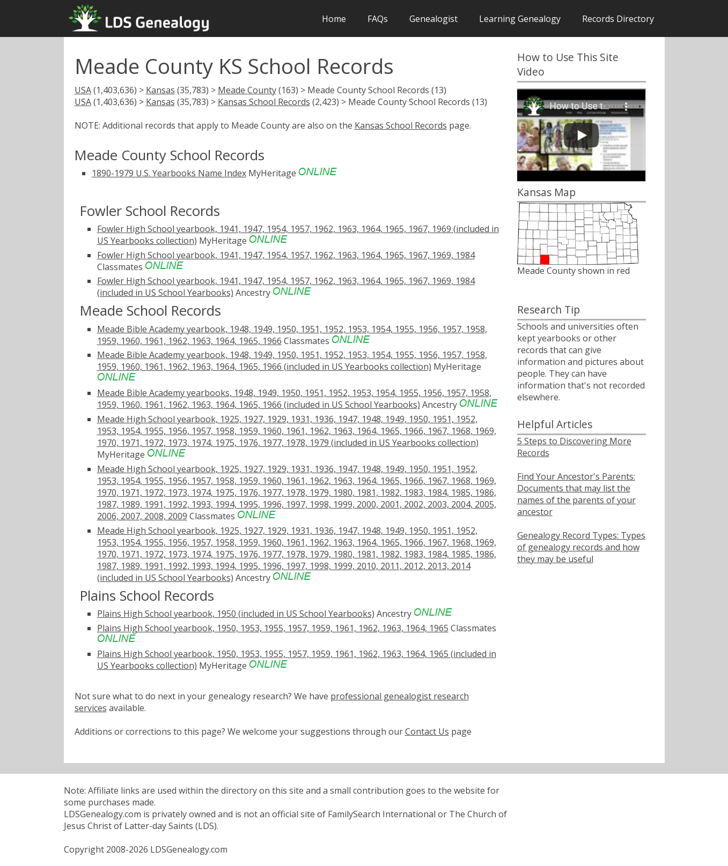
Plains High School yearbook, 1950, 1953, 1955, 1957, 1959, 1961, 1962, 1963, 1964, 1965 (272, 628)
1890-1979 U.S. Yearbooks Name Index (169, 173)
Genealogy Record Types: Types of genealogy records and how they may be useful (581, 547)
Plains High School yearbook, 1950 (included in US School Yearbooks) (235, 613)
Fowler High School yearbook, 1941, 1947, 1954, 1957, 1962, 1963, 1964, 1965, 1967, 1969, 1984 (286, 255)
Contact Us (427, 731)
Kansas (160, 90)
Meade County (247, 90)
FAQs (377, 19)
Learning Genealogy (520, 19)
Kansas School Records (264, 102)
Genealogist (433, 19)
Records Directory (618, 19)
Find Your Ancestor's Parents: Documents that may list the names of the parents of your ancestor (576, 494)
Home (334, 19)
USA (83, 90)
